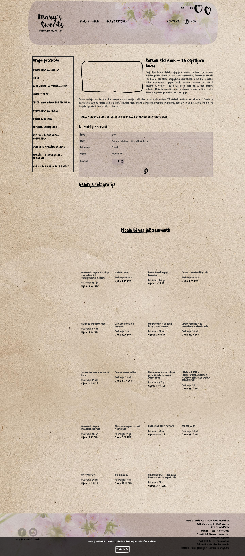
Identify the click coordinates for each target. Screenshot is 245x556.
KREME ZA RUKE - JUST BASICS (51, 167)
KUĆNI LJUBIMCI (42, 119)
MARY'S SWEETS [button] (90, 21)
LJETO (36, 78)
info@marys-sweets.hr (217, 535)
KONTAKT (173, 21)
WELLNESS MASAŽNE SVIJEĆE (49, 147)
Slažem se (122, 549)
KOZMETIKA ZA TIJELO (45, 111)
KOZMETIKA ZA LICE (46, 70)
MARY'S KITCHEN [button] (117, 21)
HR (182, 8)
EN (191, 8)
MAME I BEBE (41, 95)
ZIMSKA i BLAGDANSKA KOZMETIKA (46, 137)
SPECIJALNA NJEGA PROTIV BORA (52, 103)
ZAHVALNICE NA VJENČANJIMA (50, 87)
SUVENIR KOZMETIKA (45, 127)
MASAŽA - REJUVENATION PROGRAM (47, 157)
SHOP (190, 21)
